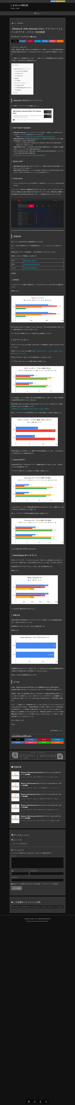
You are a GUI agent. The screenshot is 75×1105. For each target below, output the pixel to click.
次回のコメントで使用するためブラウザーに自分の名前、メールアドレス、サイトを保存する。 (36, 883)
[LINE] (44, 742)
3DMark (17, 80)
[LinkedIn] (37, 41)
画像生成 (17, 90)
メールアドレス (33, 870)
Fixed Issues (18, 75)
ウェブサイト (14, 877)
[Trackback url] (37, 906)
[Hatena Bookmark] (45, 41)
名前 (12, 870)
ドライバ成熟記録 (47, 245)
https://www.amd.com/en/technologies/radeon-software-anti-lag (39, 136)
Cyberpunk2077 (19, 85)
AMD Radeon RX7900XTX (31, 264)
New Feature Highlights (21, 71)
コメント (13, 856)
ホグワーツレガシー (20, 83)
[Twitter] (15, 41)
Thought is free (45, 921)
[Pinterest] (30, 41)
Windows (21, 23)
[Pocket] (52, 41)
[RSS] (60, 41)
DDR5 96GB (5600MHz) (30, 268)
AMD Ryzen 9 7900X (29, 260)
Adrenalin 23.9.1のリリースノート (22, 68)
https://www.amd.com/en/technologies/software (33, 155)
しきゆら (60, 730)
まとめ (15, 92)
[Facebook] (22, 41)
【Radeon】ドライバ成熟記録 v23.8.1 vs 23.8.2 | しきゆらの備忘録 (30, 408)
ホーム (14, 23)
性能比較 (16, 78)
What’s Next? (18, 73)
